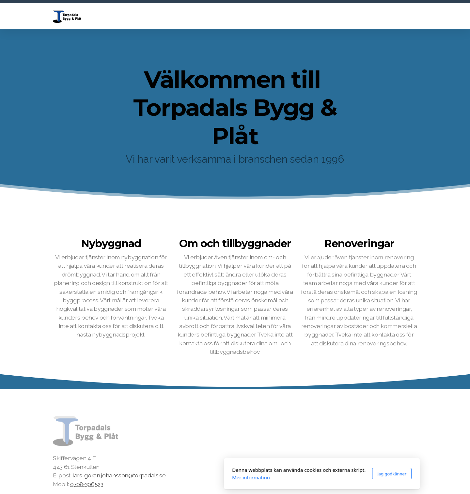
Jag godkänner (305, 474)
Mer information (164, 477)
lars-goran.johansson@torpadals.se (118, 475)
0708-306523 (86, 484)
